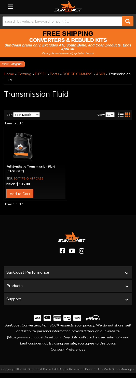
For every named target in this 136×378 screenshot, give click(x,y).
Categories (16, 64)
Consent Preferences (68, 349)
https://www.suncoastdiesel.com (34, 337)
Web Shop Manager (119, 369)
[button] (68, 21)
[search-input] (62, 21)
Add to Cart (20, 193)
